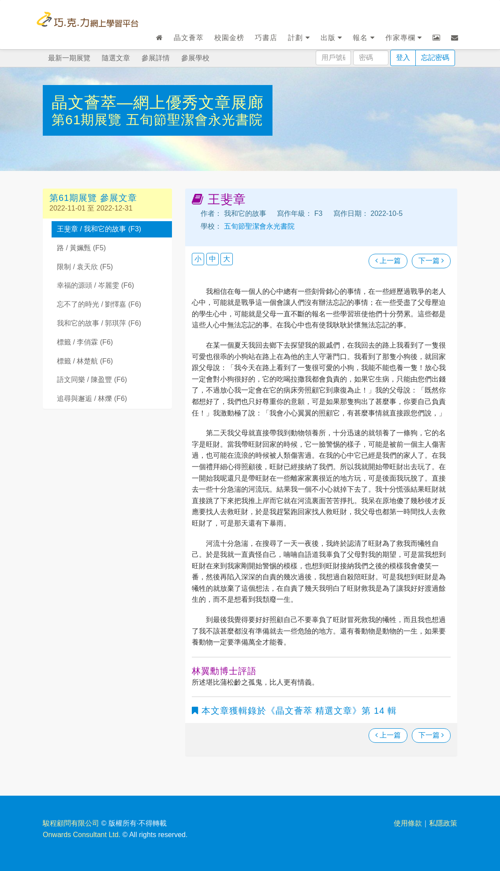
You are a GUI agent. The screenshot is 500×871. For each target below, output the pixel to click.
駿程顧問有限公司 (71, 823)
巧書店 (266, 37)
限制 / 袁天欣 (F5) (85, 267)
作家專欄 (403, 37)
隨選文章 (116, 58)
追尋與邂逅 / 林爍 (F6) (92, 398)
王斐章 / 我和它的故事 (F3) (99, 229)
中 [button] (212, 259)
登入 (403, 57)
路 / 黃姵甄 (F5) (81, 248)
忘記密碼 (435, 57)
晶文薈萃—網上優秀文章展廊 (158, 102)
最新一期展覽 (69, 58)
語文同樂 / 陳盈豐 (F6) (92, 379)
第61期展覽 (89, 119)
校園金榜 (229, 37)
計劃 (299, 37)
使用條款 (408, 823)
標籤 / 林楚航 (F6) (85, 361)
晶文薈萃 (189, 37)
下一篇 (431, 260)
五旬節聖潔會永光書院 (194, 119)
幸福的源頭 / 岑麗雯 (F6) (95, 285)
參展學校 (195, 58)
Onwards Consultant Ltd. (81, 834)
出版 (331, 37)
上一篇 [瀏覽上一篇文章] (388, 260)
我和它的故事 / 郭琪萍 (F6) (99, 323)
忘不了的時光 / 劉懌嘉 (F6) (99, 304)
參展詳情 (156, 58)
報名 (363, 37)
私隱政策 (443, 823)
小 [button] (197, 259)
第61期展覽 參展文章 (93, 198)
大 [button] (226, 259)
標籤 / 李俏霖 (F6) (85, 342)
